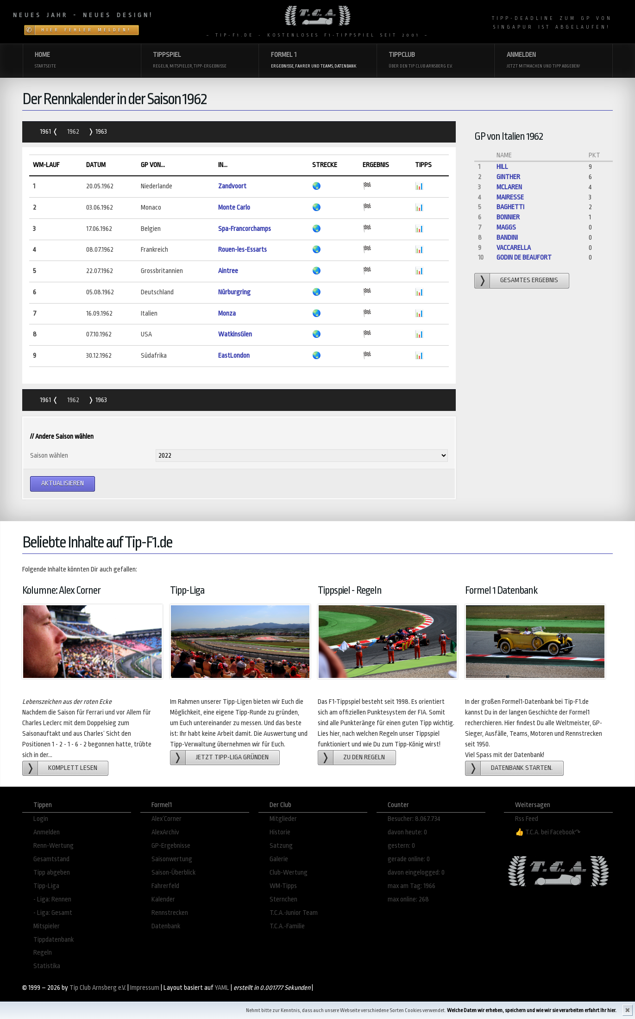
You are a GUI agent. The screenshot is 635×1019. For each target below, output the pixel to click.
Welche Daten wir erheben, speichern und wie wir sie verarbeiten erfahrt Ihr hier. (531, 1010)
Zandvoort (232, 186)
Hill (502, 167)
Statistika (46, 966)
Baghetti (510, 207)
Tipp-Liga (46, 886)
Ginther (508, 177)
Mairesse (510, 197)
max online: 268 (408, 899)
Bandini (507, 238)
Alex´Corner (166, 819)
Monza (227, 313)
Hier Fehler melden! (86, 30)
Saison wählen (49, 456)
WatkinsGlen (235, 334)
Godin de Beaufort (524, 257)
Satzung (281, 846)
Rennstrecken (169, 913)
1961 (46, 132)
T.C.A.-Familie (287, 926)
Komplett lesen (72, 768)
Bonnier (508, 217)
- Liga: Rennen (52, 899)
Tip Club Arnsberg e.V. (97, 988)
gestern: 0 (401, 846)
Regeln (42, 953)
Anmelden (46, 832)
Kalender (163, 899)
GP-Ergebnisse (170, 846)
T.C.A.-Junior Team (294, 913)
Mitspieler (46, 926)
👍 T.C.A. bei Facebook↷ (548, 832)
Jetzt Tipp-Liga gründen (232, 757)
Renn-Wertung (53, 846)
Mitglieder (283, 819)
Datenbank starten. (522, 768)
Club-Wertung (289, 872)
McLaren (509, 187)
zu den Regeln (364, 757)
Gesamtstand (51, 859)
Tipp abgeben (51, 872)
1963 (100, 132)
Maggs (506, 227)
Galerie (279, 859)
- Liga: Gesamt (52, 913)
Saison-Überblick (173, 872)
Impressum (144, 988)
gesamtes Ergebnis (529, 280)
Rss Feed (526, 819)
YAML (222, 988)
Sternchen (283, 899)
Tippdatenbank (53, 940)
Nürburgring (234, 292)
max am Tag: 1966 (411, 886)
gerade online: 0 (409, 859)
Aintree (228, 271)
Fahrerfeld (165, 886)
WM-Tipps (283, 886)
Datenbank (165, 926)
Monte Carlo (234, 207)
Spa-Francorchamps (244, 229)
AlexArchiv (165, 832)
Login (40, 819)
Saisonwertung (171, 859)
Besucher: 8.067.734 (414, 819)
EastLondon (234, 356)
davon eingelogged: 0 (416, 872)
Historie (280, 832)
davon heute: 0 (407, 832)
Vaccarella (514, 248)
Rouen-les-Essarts (242, 250)
